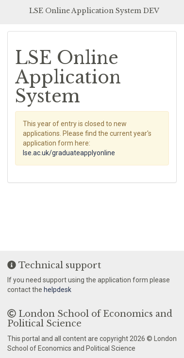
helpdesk (57, 289)
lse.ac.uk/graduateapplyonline (69, 153)
